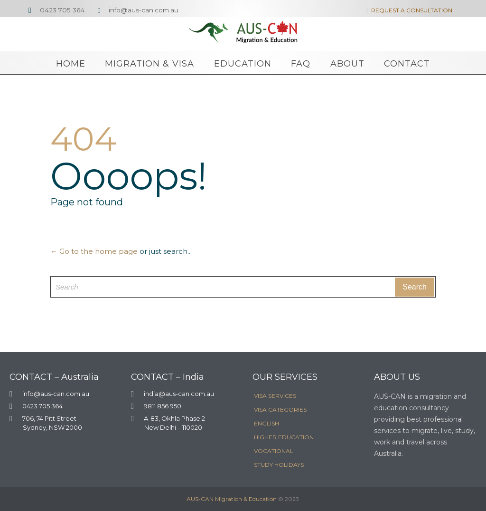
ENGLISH (266, 423)
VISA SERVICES (275, 395)
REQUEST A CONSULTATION (407, 10)
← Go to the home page (94, 251)
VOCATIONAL (273, 450)
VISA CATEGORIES (280, 409)
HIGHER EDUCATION (284, 437)
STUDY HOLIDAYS (279, 464)
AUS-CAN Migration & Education (232, 498)
